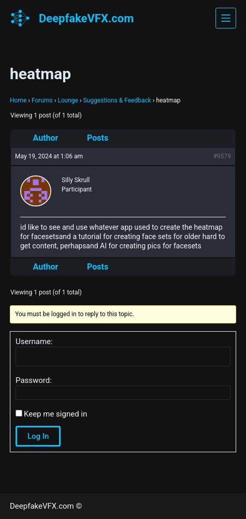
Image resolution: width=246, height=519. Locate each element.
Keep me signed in (55, 414)
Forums (42, 100)
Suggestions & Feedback (117, 100)
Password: (34, 380)
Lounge (67, 100)
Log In (38, 436)
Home (18, 100)
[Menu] (225, 18)
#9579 (222, 156)
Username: (34, 341)
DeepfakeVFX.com (86, 18)
